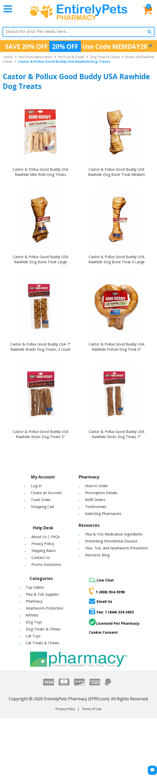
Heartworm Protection (44, 608)
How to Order (96, 485)
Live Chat (101, 580)
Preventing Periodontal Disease (111, 541)
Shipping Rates (43, 550)
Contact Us (40, 557)
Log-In (36, 485)
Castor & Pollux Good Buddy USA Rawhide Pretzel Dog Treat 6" (116, 347)
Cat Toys (33, 635)
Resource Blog (97, 554)
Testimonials (95, 506)
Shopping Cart (42, 506)
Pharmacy (34, 601)
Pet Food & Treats (71, 57)
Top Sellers (35, 587)
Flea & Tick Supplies (42, 594)
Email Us (100, 601)
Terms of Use (91, 709)
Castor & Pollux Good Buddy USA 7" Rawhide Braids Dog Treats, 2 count (40, 347)
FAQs (55, 536)
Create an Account (46, 492)
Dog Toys (34, 622)
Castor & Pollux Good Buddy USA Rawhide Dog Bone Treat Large (40, 259)
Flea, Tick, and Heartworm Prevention (116, 548)
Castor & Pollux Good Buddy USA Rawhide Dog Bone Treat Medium (116, 172)
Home (8, 57)
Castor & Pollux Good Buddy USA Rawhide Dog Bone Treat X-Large (116, 259)
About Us (39, 536)
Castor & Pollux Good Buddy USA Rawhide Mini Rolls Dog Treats (40, 172)
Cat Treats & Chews (42, 642)
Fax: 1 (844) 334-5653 (111, 611)
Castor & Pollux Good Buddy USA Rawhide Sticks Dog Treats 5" (40, 434)
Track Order (41, 499)
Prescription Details (101, 492)
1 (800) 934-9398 (107, 590)
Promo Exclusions (46, 564)
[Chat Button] (152, 770)
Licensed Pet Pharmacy (114, 622)
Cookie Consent (103, 632)
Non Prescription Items (35, 57)
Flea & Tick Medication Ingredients (114, 534)
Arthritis (32, 615)
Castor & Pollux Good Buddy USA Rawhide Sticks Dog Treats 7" (116, 434)
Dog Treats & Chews (105, 57)
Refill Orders (95, 499)
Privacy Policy (42, 543)
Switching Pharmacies (103, 513)
